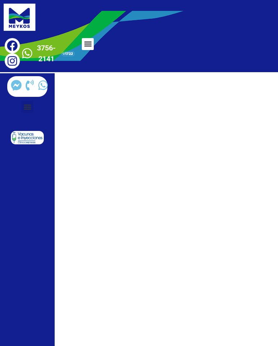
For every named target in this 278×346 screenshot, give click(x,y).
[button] (88, 44)
